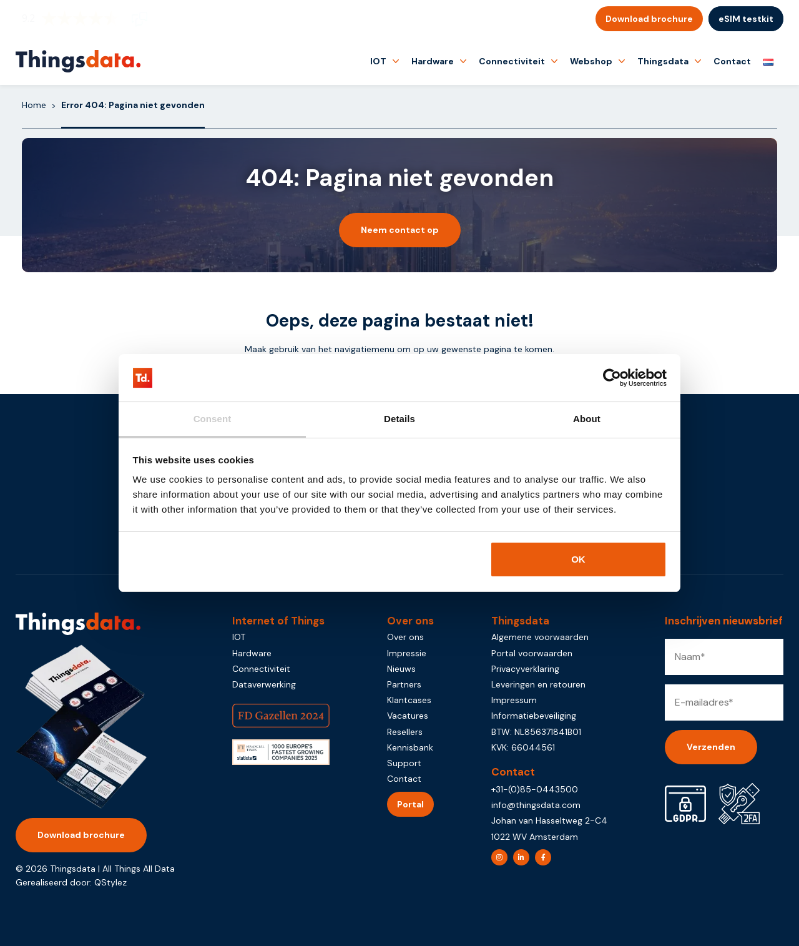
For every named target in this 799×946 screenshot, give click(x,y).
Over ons (405, 637)
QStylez (110, 882)
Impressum (514, 700)
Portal (410, 804)
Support (404, 763)
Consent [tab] (213, 418)
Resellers (405, 731)
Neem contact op (400, 229)
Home (34, 105)
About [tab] (586, 418)
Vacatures (407, 715)
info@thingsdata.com (536, 805)
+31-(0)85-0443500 (534, 789)
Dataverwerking (264, 684)
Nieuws (401, 668)
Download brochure (649, 18)
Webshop (591, 61)
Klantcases (409, 700)
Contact (732, 61)
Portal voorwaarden (531, 653)
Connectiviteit (512, 61)
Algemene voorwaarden (540, 637)
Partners (404, 684)
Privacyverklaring (525, 668)
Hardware (432, 61)
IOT (378, 61)
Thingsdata (663, 61)
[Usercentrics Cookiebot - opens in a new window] (612, 377)
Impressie (406, 653)
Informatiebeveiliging (533, 715)
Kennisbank (410, 747)
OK (578, 559)
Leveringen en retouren (538, 684)
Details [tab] (399, 418)
